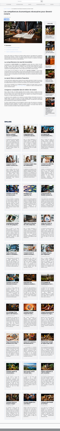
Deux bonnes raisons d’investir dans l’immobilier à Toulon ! (29, 373)
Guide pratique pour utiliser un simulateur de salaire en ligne (11, 254)
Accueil (5, 8)
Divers (52, 4)
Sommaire (8, 45)
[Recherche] (28, 1)
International (19, 4)
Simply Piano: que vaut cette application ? (50, 52)
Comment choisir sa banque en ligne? (49, 95)
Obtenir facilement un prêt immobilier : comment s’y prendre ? (50, 37)
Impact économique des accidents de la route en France (12, 343)
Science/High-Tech (40, 4)
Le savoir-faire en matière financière (12, 49)
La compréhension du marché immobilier (13, 47)
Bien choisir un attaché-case (48, 67)
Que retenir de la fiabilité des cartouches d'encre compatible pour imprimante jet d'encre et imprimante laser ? (50, 111)
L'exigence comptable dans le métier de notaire (14, 51)
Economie (8, 4)
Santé (29, 4)
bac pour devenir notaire (21, 85)
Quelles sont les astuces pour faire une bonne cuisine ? (49, 80)
